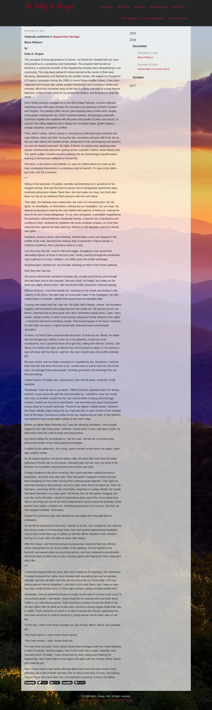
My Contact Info (178, 18)
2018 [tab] (133, 40)
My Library (106, 7)
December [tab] (140, 46)
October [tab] (138, 77)
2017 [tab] (133, 85)
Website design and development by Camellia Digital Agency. (106, 700)
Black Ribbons (145, 57)
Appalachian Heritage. (66, 36)
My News (139, 7)
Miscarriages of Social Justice (154, 69)
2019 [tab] (133, 33)
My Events (123, 7)
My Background (159, 7)
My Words (178, 7)
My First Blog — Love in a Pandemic (143, 18)
